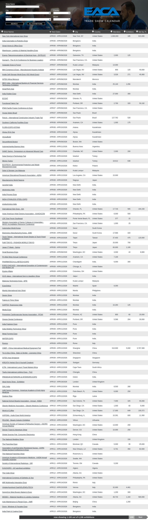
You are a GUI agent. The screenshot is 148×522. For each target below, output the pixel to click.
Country (96, 31)
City (75, 31)
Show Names (7, 31)
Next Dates (54, 31)
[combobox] (28, 19)
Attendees (115, 31)
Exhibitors (129, 31)
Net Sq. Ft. (141, 31)
